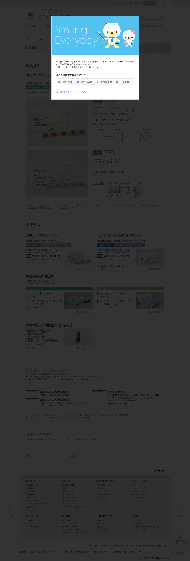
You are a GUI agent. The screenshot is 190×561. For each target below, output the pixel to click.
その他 (124, 81)
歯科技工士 (85, 81)
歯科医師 (66, 81)
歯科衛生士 (105, 81)
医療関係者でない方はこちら (72, 92)
